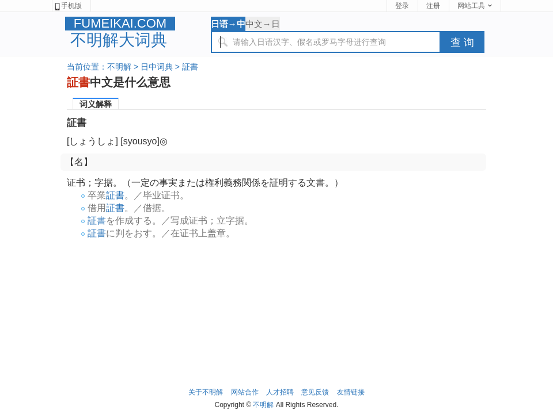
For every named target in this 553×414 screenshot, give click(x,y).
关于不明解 (205, 392)
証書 (190, 66)
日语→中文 (228, 25)
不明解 (119, 66)
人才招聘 (280, 392)
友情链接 (351, 392)
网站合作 (245, 392)
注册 (433, 6)
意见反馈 (315, 392)
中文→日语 (262, 25)
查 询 (462, 42)
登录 (402, 6)
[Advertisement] (276, 277)
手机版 (68, 6)
